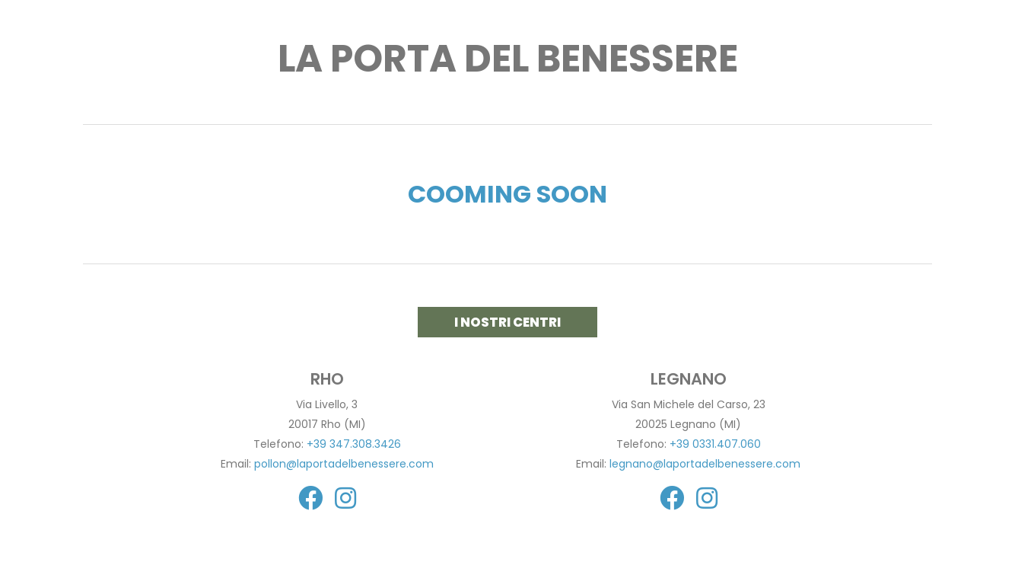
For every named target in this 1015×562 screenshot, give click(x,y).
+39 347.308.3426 (354, 444)
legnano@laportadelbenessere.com (704, 463)
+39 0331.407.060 (715, 444)
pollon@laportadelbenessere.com (344, 463)
